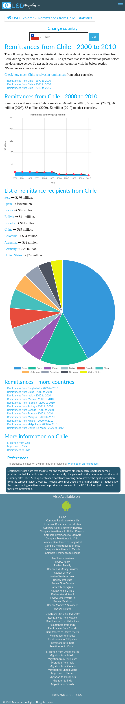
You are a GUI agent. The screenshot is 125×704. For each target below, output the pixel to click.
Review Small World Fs (62, 597)
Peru (7, 197)
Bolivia (9, 217)
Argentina (11, 242)
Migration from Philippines (62, 658)
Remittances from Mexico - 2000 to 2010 (30, 399)
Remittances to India (62, 642)
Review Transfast (62, 579)
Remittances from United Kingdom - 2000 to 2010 (35, 427)
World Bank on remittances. (83, 463)
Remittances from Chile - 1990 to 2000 (29, 80)
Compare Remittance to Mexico (62, 545)
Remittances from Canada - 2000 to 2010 (30, 409)
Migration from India (62, 662)
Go (94, 37)
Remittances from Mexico (62, 617)
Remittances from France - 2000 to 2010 (30, 413)
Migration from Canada (63, 666)
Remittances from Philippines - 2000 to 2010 (32, 424)
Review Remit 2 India (62, 590)
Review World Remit (62, 594)
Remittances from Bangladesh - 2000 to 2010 (32, 388)
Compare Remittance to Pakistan (62, 524)
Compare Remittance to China (62, 538)
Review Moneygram (63, 587)
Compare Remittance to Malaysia (62, 534)
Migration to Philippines (62, 676)
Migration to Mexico (62, 673)
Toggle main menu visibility (120, 3)
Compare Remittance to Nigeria (62, 552)
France (9, 210)
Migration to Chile (17, 446)
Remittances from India (63, 624)
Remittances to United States (62, 631)
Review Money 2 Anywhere (62, 605)
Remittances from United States (62, 614)
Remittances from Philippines (62, 621)
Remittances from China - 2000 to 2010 (29, 391)
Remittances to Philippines (62, 639)
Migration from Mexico (62, 655)
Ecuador (10, 223)
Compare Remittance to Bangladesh (62, 542)
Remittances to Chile (18, 449)
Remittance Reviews (62, 558)
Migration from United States (62, 651)
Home (62, 516)
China (8, 229)
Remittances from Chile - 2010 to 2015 (29, 87)
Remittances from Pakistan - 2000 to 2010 (31, 402)
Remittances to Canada (62, 646)
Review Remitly (62, 565)
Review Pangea (62, 608)
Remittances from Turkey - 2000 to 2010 (30, 406)
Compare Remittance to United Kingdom (62, 531)
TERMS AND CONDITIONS (66, 694)
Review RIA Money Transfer (62, 569)
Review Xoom (62, 561)
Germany (11, 249)
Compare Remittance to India (62, 520)
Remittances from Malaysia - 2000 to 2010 (31, 417)
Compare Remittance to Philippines (62, 527)
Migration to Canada (62, 684)
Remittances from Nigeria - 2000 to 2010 (30, 420)
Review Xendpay (62, 601)
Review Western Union (62, 576)
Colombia (11, 236)
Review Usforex (62, 572)
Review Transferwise (62, 583)
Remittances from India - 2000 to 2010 (29, 395)
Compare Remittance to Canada (62, 549)
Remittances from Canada (62, 628)
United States (13, 255)
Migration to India (62, 680)
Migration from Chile (18, 442)
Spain (8, 204)
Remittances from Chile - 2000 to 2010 (29, 84)
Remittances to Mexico (62, 635)
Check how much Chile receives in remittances (35, 74)
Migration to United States (62, 669)
